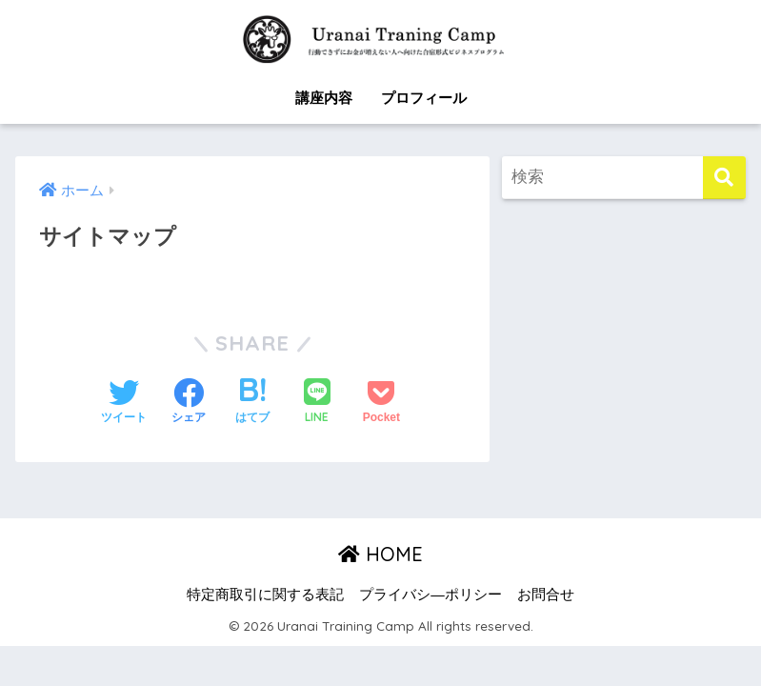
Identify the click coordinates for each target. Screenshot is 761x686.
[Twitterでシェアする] (124, 403)
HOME (380, 554)
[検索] (724, 177)
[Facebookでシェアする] (188, 403)
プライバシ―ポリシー (430, 594)
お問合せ (545, 594)
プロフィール (424, 98)
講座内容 (323, 98)
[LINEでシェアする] (317, 402)
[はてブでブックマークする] (252, 403)
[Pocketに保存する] (381, 403)
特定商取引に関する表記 (265, 594)
